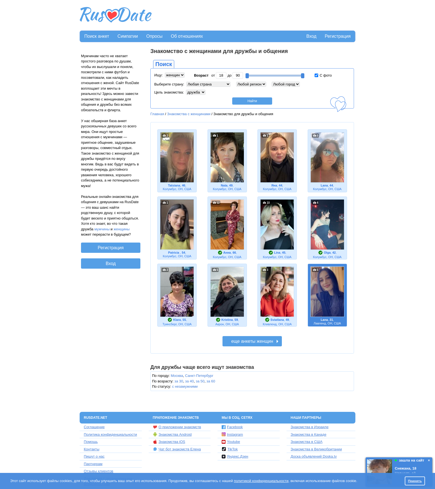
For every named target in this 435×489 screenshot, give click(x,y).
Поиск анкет (96, 36)
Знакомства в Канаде (309, 434)
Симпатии (127, 36)
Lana (324, 185)
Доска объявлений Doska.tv (314, 456)
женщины (122, 229)
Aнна (227, 252)
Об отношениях (187, 36)
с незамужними (185, 386)
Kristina (227, 319)
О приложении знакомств (177, 427)
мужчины (102, 229)
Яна (274, 185)
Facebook (232, 427)
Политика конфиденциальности (110, 434)
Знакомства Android (172, 434)
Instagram (232, 434)
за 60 (210, 381)
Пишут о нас (94, 456)
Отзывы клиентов (98, 471)
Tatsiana (174, 185)
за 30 (178, 381)
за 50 (200, 381)
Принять (415, 481)
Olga (327, 252)
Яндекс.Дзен (235, 456)
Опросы (154, 36)
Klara (177, 319)
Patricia (174, 252)
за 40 (189, 381)
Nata (224, 185)
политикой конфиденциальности (261, 481)
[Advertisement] (254, 15)
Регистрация (338, 36)
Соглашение (94, 427)
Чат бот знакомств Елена (177, 449)
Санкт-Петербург (199, 376)
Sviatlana (277, 319)
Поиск (163, 64)
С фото (323, 75)
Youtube (231, 442)
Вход (311, 36)
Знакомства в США (307, 442)
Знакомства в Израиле (310, 427)
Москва (177, 376)
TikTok (230, 449)
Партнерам (93, 464)
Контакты (91, 449)
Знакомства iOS (169, 442)
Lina (277, 252)
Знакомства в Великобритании (316, 449)
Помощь (91, 442)
